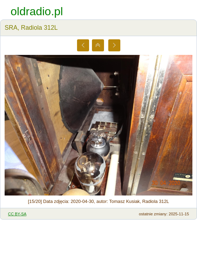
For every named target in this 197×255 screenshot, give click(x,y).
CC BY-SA (17, 214)
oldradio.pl (37, 11)
